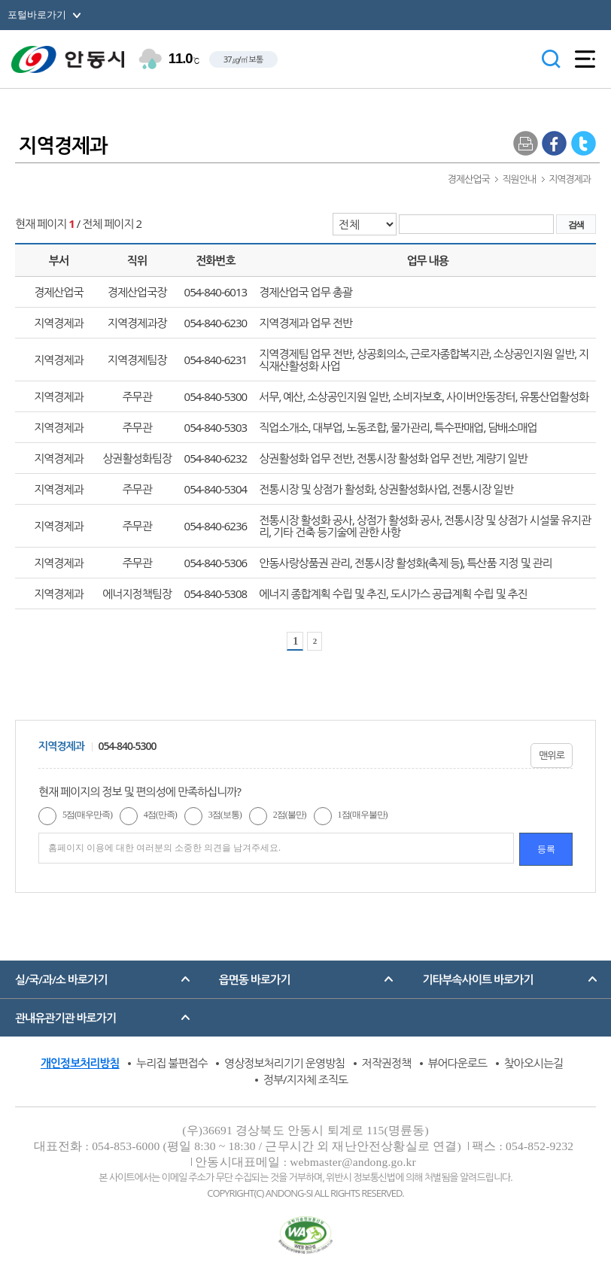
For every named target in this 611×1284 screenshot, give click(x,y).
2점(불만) (289, 814)
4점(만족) (160, 814)
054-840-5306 (215, 562)
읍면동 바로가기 (254, 979)
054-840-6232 (215, 458)
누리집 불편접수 (172, 1062)
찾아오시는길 (534, 1062)
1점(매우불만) (363, 814)
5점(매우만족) (87, 814)
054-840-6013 (215, 291)
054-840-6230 (215, 322)
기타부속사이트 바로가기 (477, 979)
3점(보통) (225, 814)
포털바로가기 (37, 14)
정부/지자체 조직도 (305, 1079)
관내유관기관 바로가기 (65, 1017)
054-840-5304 (215, 488)
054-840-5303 (215, 427)
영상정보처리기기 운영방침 (284, 1062)
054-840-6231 (215, 359)
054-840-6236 (215, 525)
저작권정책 (387, 1062)
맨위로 (551, 755)
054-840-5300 (215, 396)
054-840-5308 (215, 593)
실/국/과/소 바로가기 (61, 979)
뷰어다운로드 (458, 1062)
